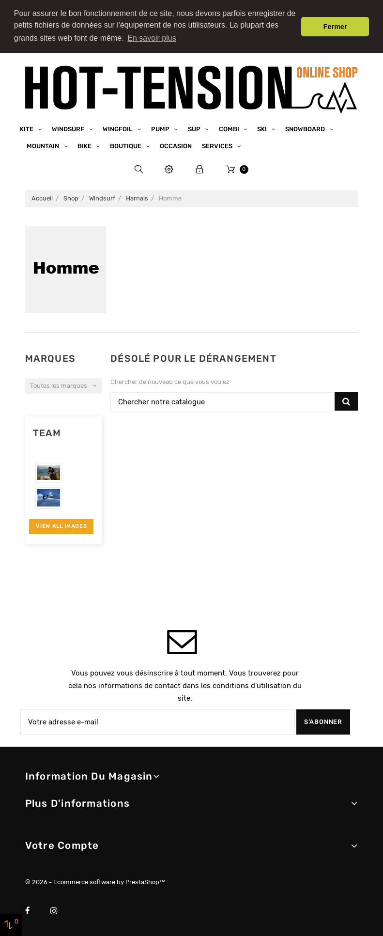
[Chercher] (221, 401)
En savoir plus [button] (151, 38)
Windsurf (69, 127)
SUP (195, 127)
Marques (50, 356)
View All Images (61, 524)
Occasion (176, 144)
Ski (262, 127)
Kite (27, 127)
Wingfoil (118, 127)
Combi (230, 127)
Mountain (44, 144)
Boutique (126, 144)
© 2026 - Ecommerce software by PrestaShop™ (95, 880)
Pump (161, 127)
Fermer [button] (335, 27)
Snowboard (305, 127)
